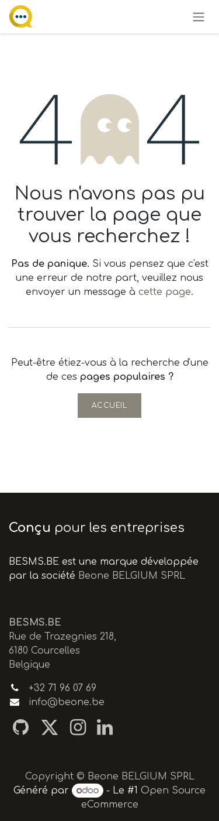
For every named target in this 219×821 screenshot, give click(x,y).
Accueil (109, 405)
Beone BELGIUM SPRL (131, 576)
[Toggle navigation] (198, 17)
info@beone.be (67, 702)
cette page (164, 292)
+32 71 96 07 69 (62, 688)
